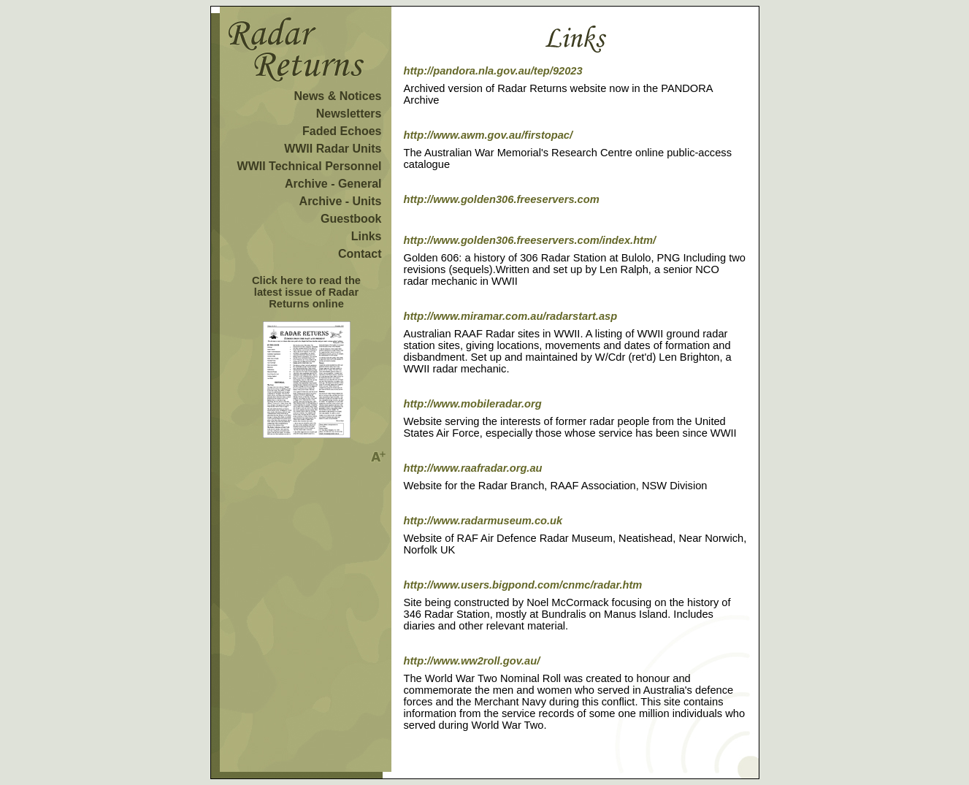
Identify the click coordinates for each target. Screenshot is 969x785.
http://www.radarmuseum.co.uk (483, 520)
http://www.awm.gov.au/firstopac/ (488, 135)
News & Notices (337, 96)
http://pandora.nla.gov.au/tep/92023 (493, 71)
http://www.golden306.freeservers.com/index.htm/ (530, 240)
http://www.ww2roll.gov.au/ (472, 661)
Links (366, 236)
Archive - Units (340, 201)
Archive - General (333, 183)
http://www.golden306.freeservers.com (502, 199)
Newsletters (349, 113)
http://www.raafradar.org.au (473, 468)
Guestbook (351, 218)
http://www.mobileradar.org (473, 404)
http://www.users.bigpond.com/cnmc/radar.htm (523, 585)
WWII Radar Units (332, 148)
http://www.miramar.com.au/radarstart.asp (511, 316)
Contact (360, 254)
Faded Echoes (341, 131)
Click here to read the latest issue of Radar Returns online (306, 292)
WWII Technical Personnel (309, 166)
